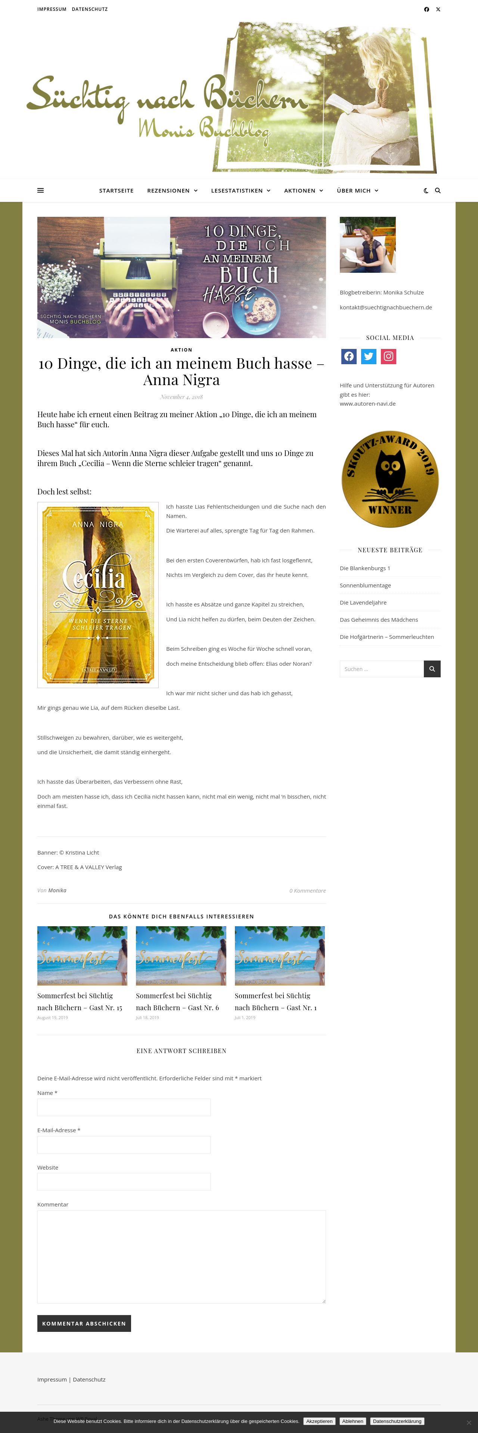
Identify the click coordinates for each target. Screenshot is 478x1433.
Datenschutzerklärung (397, 1421)
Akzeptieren (319, 1421)
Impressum (52, 9)
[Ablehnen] (468, 1422)
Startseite (116, 190)
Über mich (354, 190)
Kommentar (52, 1204)
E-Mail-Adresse (59, 1130)
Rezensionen (168, 190)
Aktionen (300, 190)
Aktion (181, 350)
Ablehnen (352, 1421)
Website (47, 1167)
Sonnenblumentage (365, 585)
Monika (57, 890)
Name (47, 1092)
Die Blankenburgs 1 (365, 568)
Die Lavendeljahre (363, 602)
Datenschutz (90, 9)
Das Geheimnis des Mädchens (379, 619)
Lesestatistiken (237, 190)
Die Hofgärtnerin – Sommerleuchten (387, 636)
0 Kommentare (307, 890)
